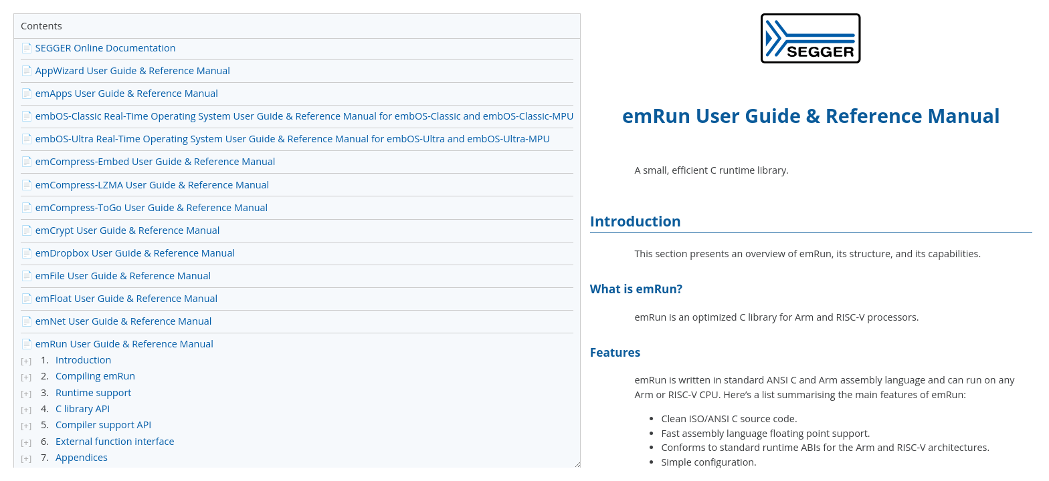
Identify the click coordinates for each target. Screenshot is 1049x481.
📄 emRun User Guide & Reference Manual (117, 343)
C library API (83, 409)
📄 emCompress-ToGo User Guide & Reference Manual (144, 207)
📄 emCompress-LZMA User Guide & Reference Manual (145, 184)
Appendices (82, 458)
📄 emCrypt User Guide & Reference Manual (120, 230)
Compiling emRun (95, 376)
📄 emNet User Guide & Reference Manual (116, 321)
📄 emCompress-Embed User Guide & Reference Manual (148, 161)
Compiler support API (103, 425)
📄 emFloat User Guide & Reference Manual (119, 298)
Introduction (83, 360)
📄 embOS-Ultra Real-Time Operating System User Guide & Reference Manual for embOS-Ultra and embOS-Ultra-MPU (285, 138)
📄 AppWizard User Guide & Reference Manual (125, 70)
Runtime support (93, 393)
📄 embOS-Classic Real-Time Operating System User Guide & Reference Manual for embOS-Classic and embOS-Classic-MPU (297, 116)
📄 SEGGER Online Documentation (98, 47)
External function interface (115, 442)
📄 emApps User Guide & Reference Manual (119, 93)
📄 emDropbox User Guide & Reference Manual (128, 253)
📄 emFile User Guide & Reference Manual (116, 275)
